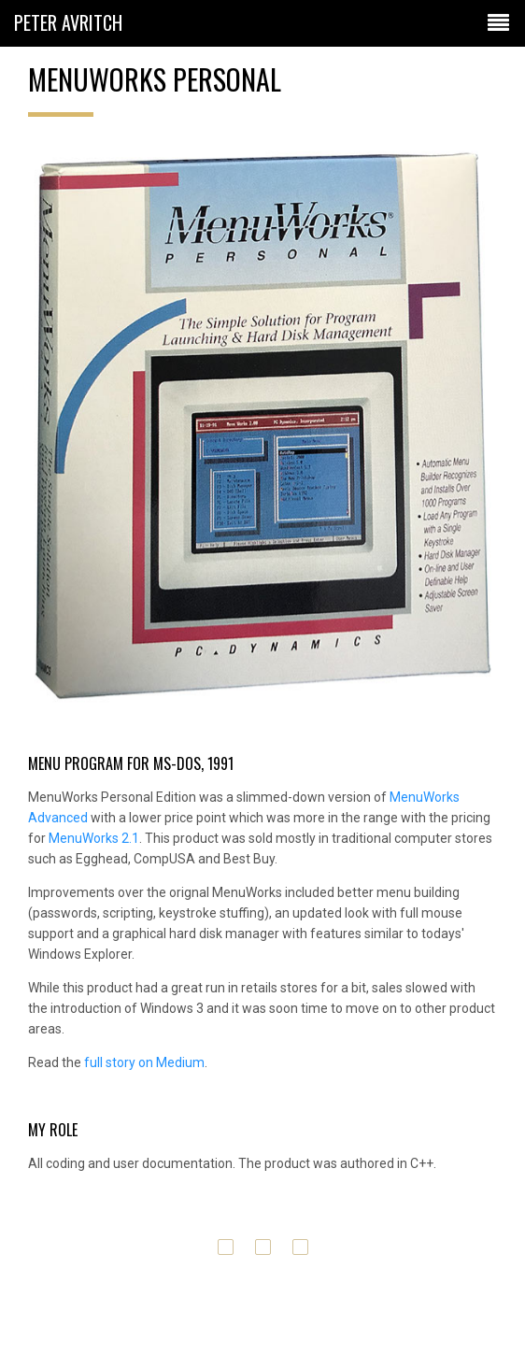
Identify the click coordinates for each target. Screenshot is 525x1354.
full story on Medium (144, 1062)
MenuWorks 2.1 (94, 838)
